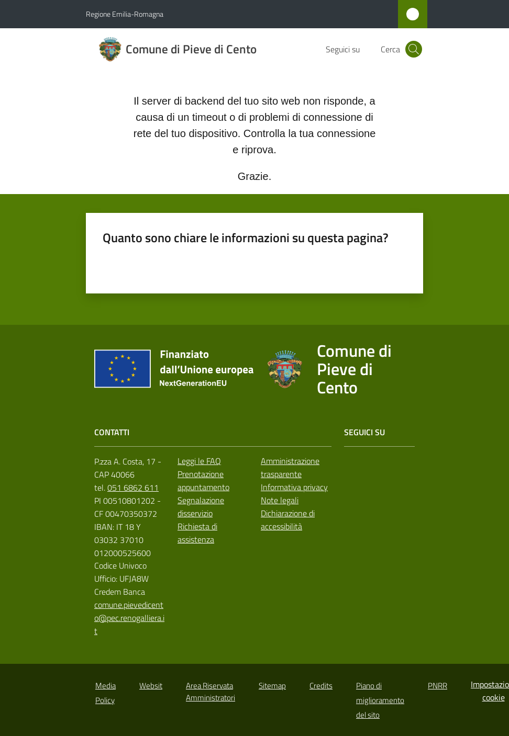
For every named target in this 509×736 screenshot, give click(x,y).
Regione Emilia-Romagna (124, 13)
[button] (413, 49)
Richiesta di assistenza (197, 533)
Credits (321, 686)
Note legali (279, 500)
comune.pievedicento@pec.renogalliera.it (129, 617)
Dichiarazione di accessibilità (288, 520)
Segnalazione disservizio (201, 506)
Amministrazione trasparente (290, 467)
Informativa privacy (294, 487)
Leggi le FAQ (199, 461)
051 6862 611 (133, 487)
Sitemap (272, 686)
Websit (150, 686)
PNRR (437, 686)
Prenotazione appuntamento (203, 480)
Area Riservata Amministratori (210, 692)
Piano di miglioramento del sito (380, 700)
